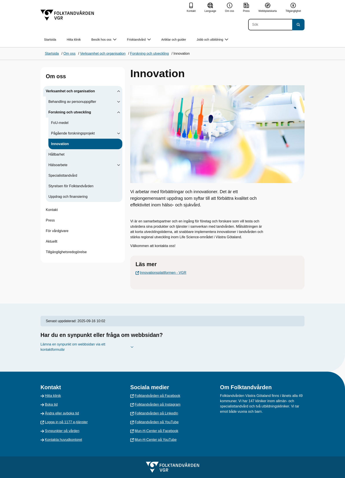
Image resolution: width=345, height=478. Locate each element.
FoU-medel (59, 123)
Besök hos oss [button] (103, 39)
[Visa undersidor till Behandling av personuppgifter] (118, 101)
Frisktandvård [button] (139, 39)
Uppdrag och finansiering (68, 196)
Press (50, 220)
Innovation (60, 144)
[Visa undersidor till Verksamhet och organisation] (118, 91)
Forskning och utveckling (69, 112)
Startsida (50, 39)
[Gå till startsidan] (67, 15)
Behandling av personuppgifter (72, 102)
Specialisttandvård (62, 175)
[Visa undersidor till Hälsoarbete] (118, 165)
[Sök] (270, 24)
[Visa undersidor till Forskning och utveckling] (118, 112)
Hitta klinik (74, 39)
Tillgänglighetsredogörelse (66, 252)
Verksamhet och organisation (70, 91)
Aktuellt (51, 241)
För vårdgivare (57, 231)
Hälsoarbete (57, 165)
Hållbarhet (56, 154)
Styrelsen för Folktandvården (71, 186)
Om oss (56, 76)
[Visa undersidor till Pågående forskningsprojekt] (118, 133)
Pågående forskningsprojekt (73, 133)
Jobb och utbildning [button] (212, 39)
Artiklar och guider (173, 39)
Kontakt (52, 210)
